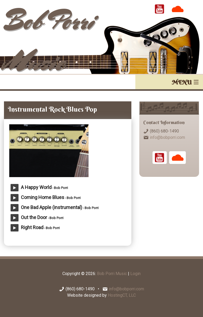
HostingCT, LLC (122, 295)
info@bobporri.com (167, 137)
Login (135, 273)
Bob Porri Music (112, 273)
